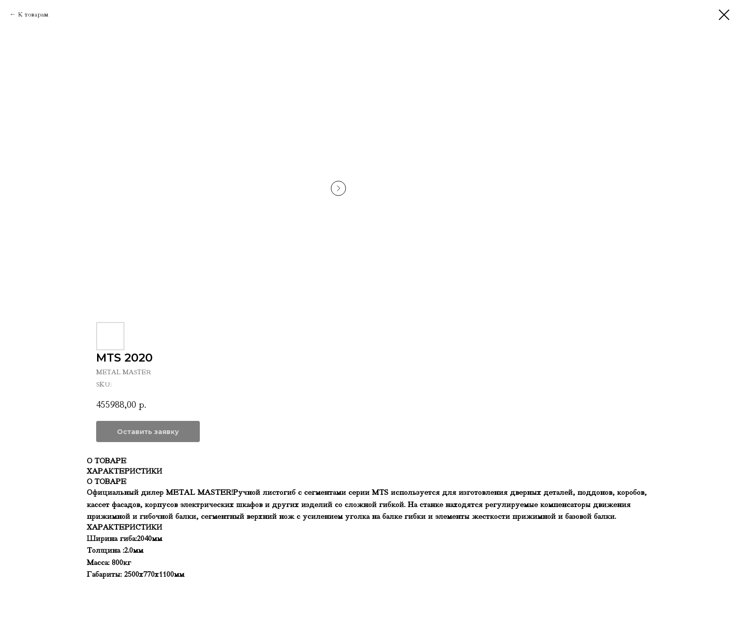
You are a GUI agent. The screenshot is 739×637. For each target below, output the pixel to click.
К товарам (33, 14)
